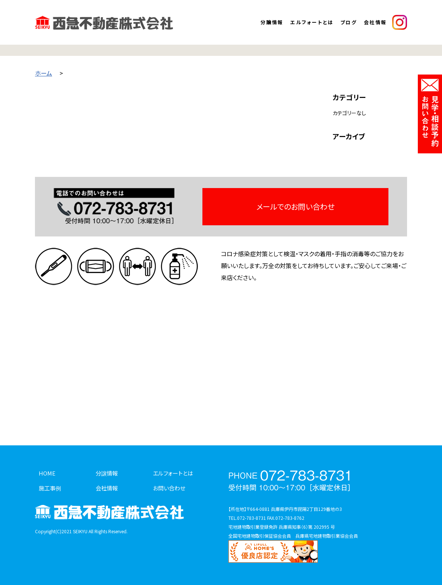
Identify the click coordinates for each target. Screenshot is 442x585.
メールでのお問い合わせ (295, 206)
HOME (47, 473)
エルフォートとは (312, 22)
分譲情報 (272, 22)
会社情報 (375, 22)
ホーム (43, 73)
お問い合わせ (169, 488)
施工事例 (50, 488)
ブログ (348, 22)
